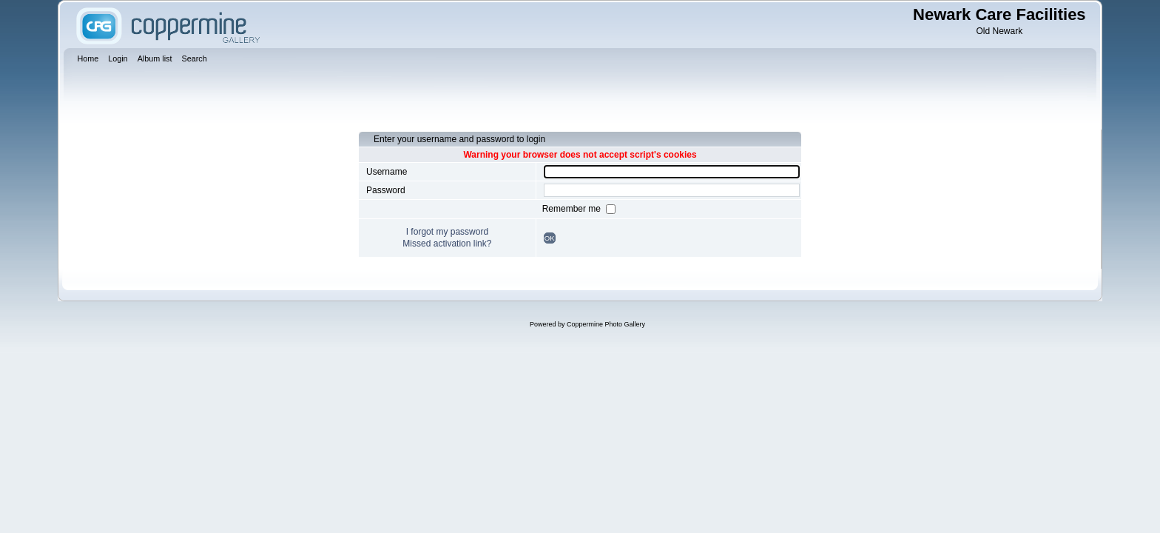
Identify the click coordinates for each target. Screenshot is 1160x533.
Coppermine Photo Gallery (606, 324)
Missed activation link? (446, 243)
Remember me (573, 209)
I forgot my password (447, 232)
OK (549, 238)
